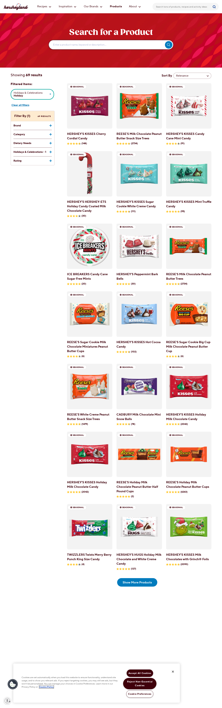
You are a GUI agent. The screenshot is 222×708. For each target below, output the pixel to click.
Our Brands (93, 6)
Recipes (44, 6)
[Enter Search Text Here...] (111, 44)
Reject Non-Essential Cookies (139, 683)
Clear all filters (20, 105)
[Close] (173, 671)
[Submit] (215, 6)
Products (116, 6)
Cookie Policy (46, 687)
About (135, 6)
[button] (12, 684)
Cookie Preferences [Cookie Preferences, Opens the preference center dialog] (139, 694)
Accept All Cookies (139, 673)
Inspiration (67, 6)
